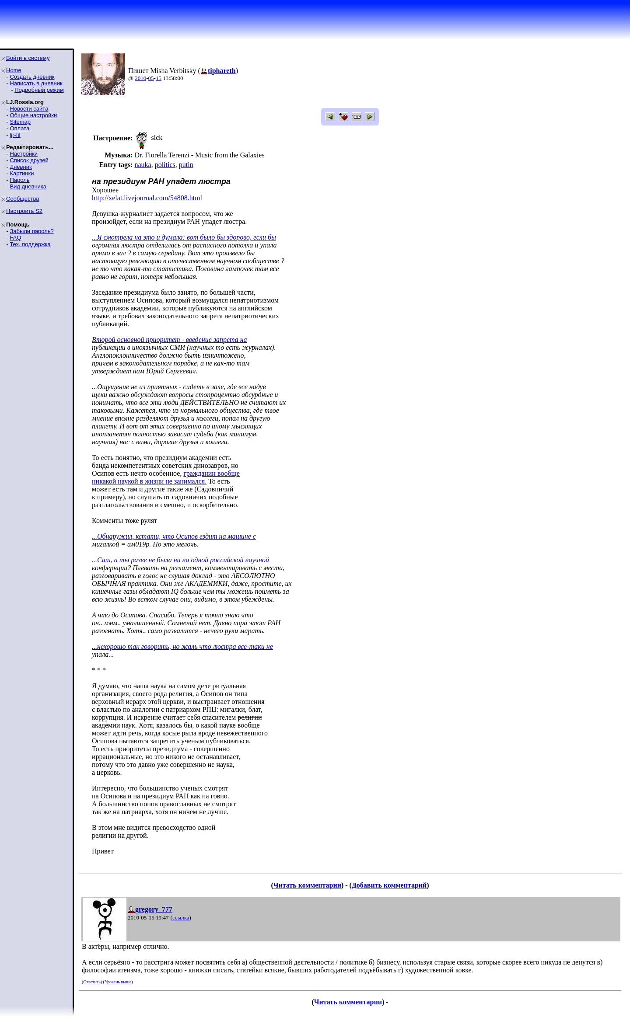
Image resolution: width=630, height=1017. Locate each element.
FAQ (15, 237)
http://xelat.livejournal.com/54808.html (147, 198)
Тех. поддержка (30, 244)
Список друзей (29, 160)
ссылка (180, 917)
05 (151, 78)
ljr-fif (15, 135)
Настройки (24, 153)
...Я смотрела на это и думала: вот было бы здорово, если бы (184, 237)
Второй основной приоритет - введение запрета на (169, 339)
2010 (140, 78)
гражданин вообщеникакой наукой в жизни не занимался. (166, 477)
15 (158, 78)
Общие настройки (33, 115)
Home (13, 70)
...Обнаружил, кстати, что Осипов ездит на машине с (174, 536)
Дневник (21, 167)
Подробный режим (38, 90)
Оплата (19, 128)
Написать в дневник (36, 83)
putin (186, 164)
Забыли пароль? (31, 231)
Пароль (19, 180)
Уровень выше (118, 981)
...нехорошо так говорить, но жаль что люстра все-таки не (182, 646)
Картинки (22, 173)
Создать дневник (32, 76)
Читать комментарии (307, 885)
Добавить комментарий (389, 885)
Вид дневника (28, 186)
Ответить (91, 981)
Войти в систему (27, 58)
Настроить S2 (24, 211)
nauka (142, 164)
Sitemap (20, 121)
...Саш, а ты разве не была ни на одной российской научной (180, 560)
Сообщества (22, 198)
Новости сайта (29, 108)
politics (165, 164)
